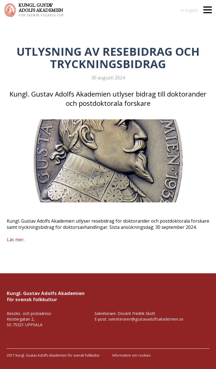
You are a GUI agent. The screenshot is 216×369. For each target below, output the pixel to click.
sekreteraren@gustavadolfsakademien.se (145, 319)
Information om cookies (131, 355)
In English (189, 10)
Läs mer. (15, 239)
